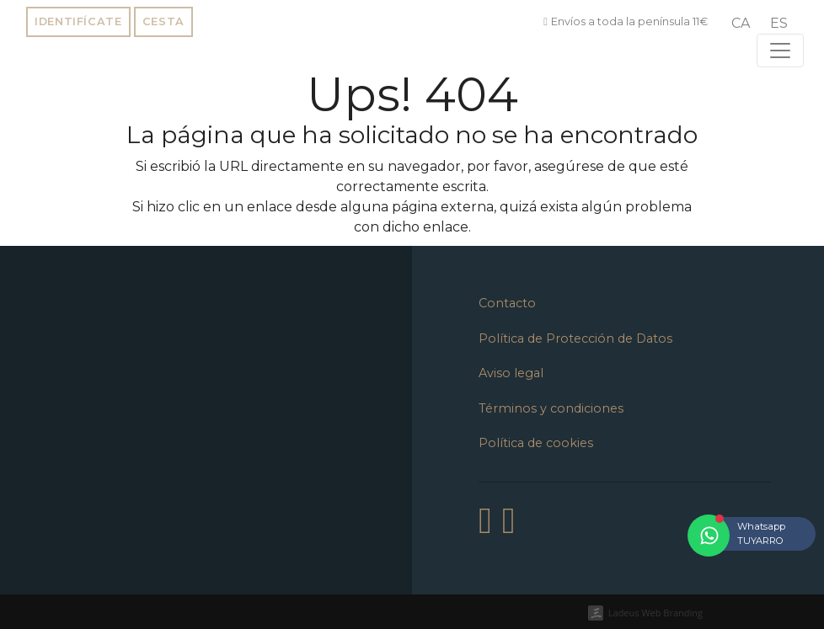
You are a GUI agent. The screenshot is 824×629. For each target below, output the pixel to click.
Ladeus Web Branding (655, 612)
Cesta (163, 21)
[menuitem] (740, 23)
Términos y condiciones (551, 408)
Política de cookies (536, 442)
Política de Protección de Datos (575, 338)
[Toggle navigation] (780, 50)
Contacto (507, 303)
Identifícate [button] (78, 21)
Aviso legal (511, 373)
